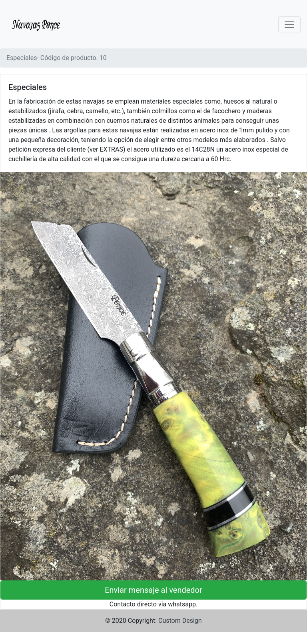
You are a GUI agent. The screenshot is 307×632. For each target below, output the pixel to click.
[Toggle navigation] (289, 24)
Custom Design (180, 620)
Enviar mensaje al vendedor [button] (153, 590)
